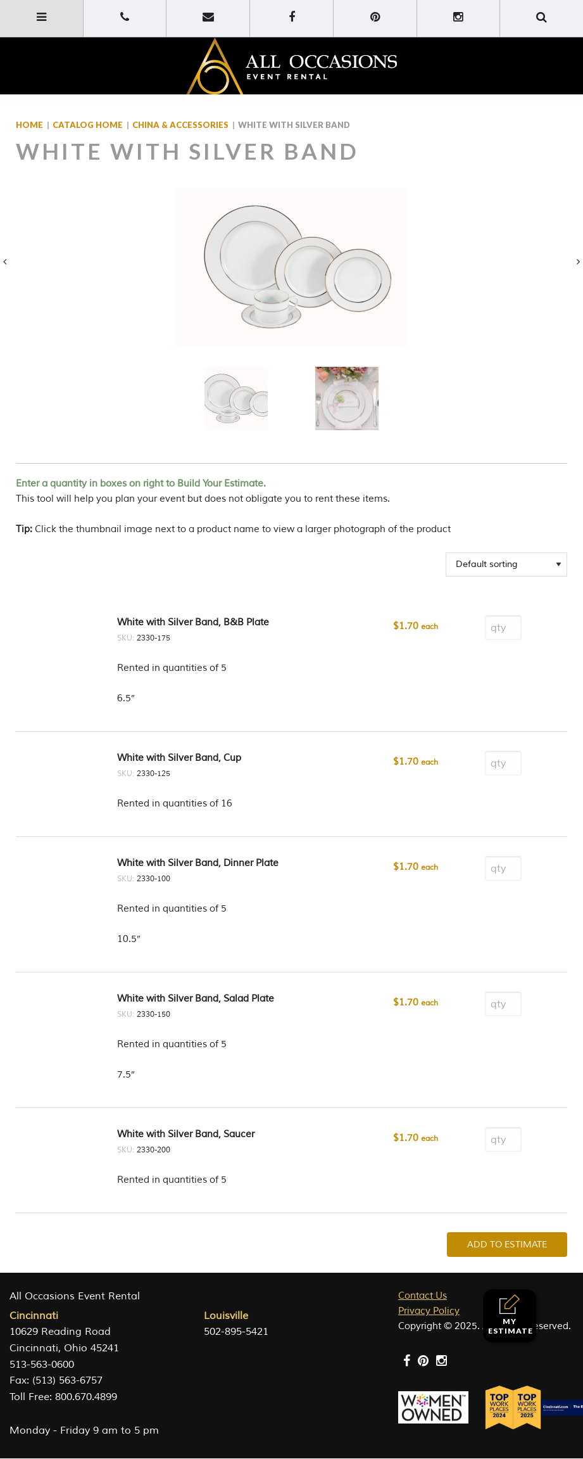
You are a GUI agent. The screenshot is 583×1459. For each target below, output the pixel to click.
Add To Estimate (507, 1244)
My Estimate (510, 1314)
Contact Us (422, 1296)
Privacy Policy (429, 1311)
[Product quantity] (503, 627)
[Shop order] (506, 564)
